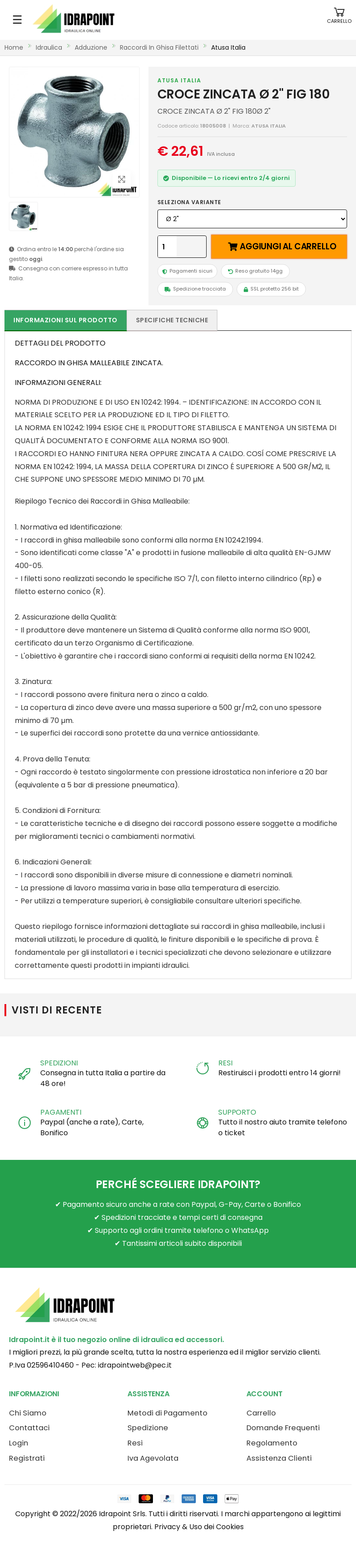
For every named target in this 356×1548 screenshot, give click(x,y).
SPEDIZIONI (58, 1063)
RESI (225, 1063)
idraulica (49, 47)
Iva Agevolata (152, 1458)
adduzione (91, 47)
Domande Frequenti (283, 1428)
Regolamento (271, 1443)
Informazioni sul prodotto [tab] (65, 320)
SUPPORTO (237, 1112)
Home (13, 47)
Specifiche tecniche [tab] (172, 320)
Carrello (261, 1413)
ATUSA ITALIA (179, 80)
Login (18, 1443)
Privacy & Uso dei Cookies (199, 1527)
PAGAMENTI (60, 1112)
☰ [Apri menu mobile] (17, 20)
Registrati (27, 1458)
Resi (135, 1443)
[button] (339, 20)
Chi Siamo (28, 1413)
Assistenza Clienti (279, 1458)
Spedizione (147, 1428)
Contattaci (29, 1428)
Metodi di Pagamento (167, 1413)
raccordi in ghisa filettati (159, 47)
